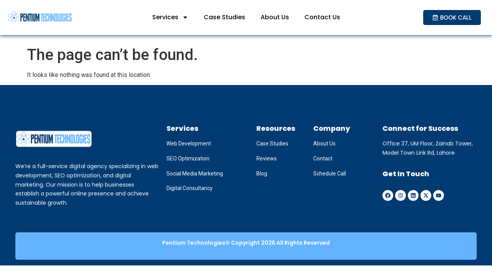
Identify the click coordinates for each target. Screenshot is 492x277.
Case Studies (224, 17)
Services (170, 17)
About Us (275, 17)
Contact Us (322, 17)
